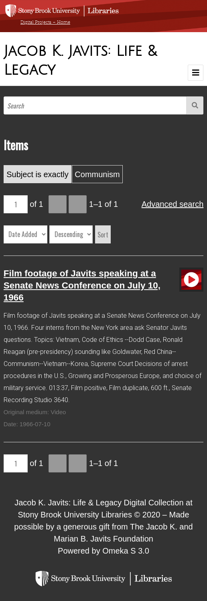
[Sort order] (71, 234)
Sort (102, 234)
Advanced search (173, 204)
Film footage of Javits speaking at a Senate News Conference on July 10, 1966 (82, 285)
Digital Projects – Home (45, 22)
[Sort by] (25, 234)
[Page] (16, 204)
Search (195, 105)
